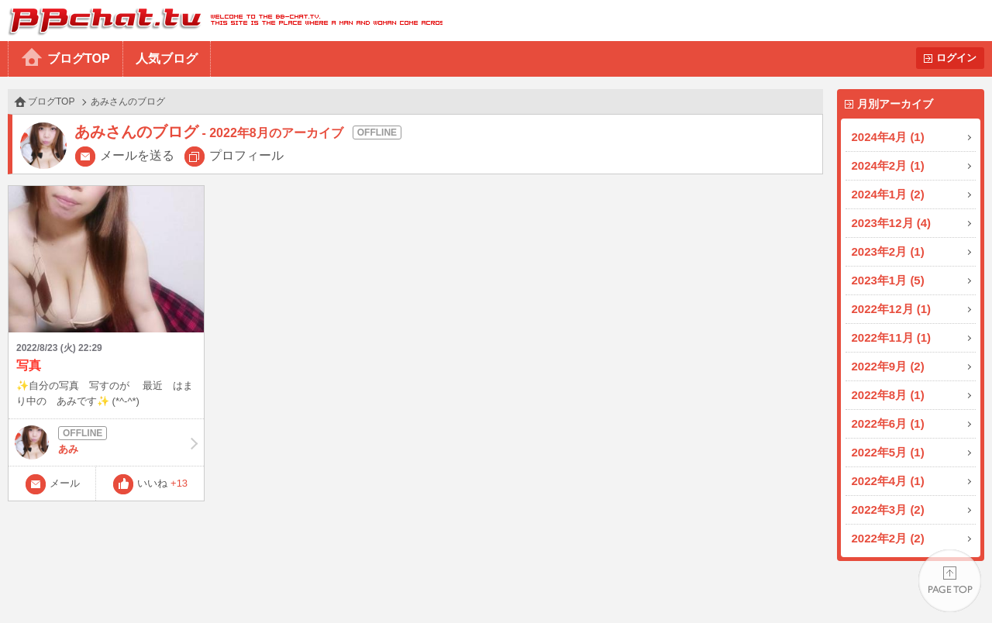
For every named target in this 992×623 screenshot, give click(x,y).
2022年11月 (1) (892, 337)
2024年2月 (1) (888, 165)
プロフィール (246, 155)
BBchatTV (221, 20)
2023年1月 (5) (888, 280)
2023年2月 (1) (888, 251)
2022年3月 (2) (888, 509)
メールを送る (137, 155)
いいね (162, 483)
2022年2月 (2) (888, 538)
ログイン (956, 58)
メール (65, 483)
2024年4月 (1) (888, 136)
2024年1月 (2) (888, 194)
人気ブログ (167, 58)
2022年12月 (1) (892, 308)
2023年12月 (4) (892, 222)
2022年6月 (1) (888, 423)
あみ (106, 442)
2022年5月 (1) (888, 452)
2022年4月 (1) (888, 480)
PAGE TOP (950, 581)
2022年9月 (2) (888, 366)
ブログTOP (78, 58)
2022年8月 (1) (888, 394)
